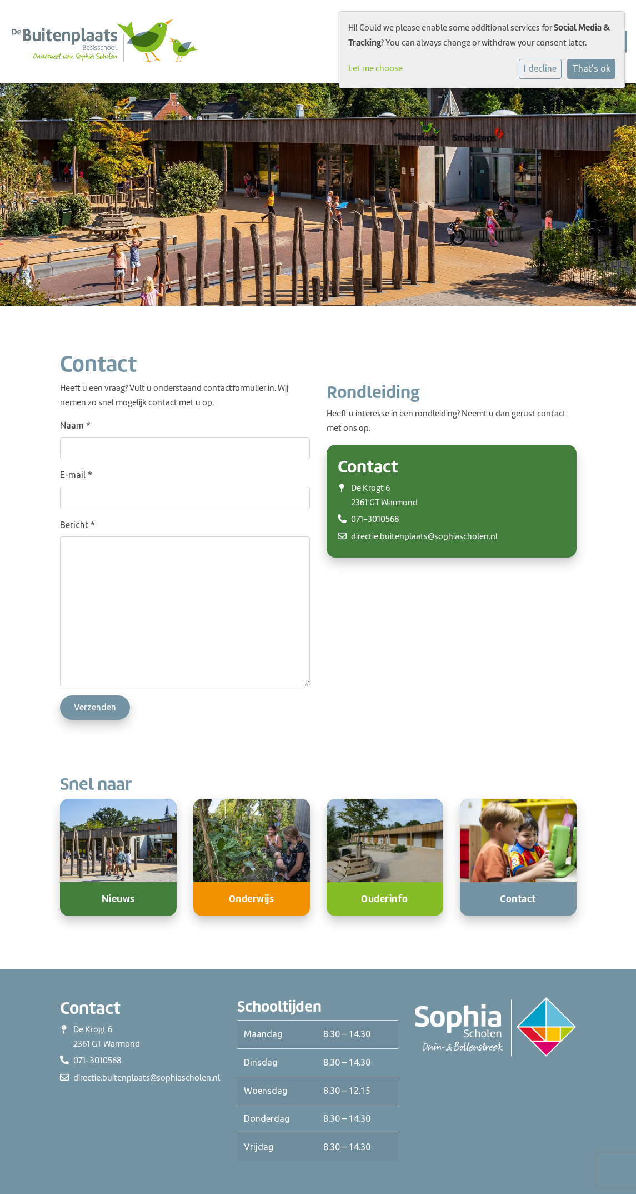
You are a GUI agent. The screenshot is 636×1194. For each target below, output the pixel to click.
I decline (540, 68)
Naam (75, 425)
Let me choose (375, 68)
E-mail (76, 475)
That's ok (591, 68)
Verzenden (95, 707)
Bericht (77, 525)
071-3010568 (375, 519)
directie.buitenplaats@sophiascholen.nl (424, 536)
